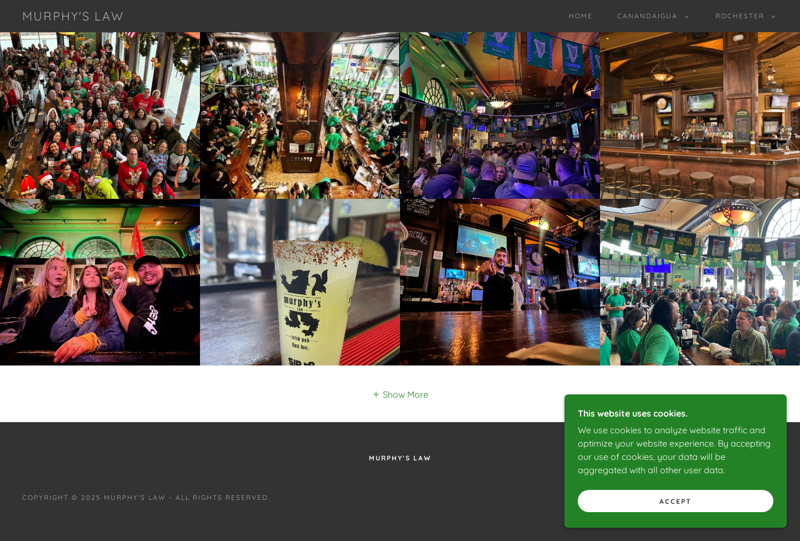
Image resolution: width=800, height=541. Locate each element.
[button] (651, 16)
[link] (73, 17)
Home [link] (581, 16)
